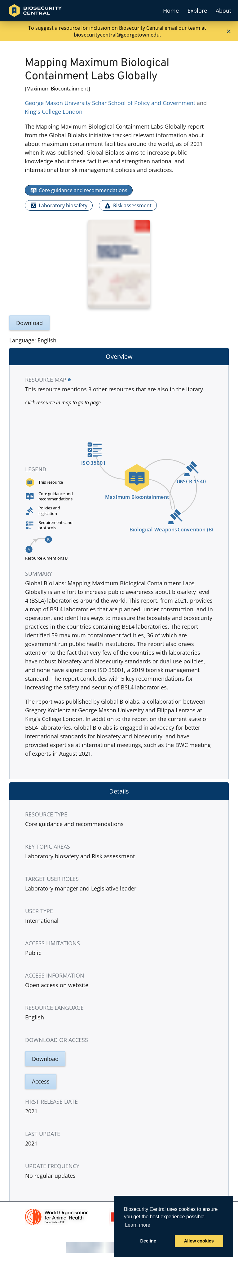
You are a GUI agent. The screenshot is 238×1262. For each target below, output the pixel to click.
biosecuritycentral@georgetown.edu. (117, 34)
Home (171, 10)
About (223, 10)
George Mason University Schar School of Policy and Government (110, 103)
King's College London (53, 111)
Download (29, 323)
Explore (197, 10)
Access (41, 1081)
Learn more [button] (137, 1225)
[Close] (229, 31)
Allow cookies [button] (199, 1240)
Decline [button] (148, 1240)
